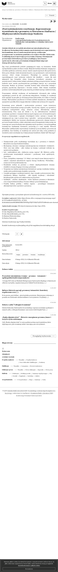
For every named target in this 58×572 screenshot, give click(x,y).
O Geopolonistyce (22, 379)
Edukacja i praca (7, 370)
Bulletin (4, 373)
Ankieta (37, 376)
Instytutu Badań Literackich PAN (17, 391)
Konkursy (42, 362)
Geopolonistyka (7, 380)
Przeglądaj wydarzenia (42, 336)
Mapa (31, 379)
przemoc (25, 255)
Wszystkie (21, 360)
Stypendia (40, 370)
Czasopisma (24, 366)
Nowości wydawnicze (36, 366)
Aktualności (6, 354)
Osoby (44, 379)
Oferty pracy (49, 370)
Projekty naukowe (8, 360)
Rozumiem (29, 569)
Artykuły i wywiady (8, 357)
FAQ (51, 373)
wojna (18, 255)
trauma (33, 255)
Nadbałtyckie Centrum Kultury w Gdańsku (30, 42)
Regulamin (22, 376)
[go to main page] (9, 3)
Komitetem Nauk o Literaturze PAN (42, 393)
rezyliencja (41, 255)
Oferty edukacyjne (30, 370)
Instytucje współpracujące (40, 373)
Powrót (51, 15)
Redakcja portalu (25, 373)
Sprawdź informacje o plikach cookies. (29, 565)
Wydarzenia (6, 351)
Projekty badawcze (31, 360)
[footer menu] (3, 349)
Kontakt (15, 376)
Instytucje (37, 379)
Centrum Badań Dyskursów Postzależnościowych (32, 40)
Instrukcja (30, 376)
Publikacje (5, 366)
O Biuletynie (15, 373)
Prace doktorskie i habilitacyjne (28, 362)
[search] (45, 3)
